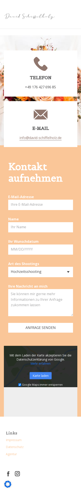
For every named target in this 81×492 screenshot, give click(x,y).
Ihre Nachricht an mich (28, 286)
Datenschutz (15, 447)
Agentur (11, 454)
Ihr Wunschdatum (23, 241)
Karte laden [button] (41, 376)
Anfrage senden (40, 327)
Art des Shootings (23, 263)
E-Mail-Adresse (21, 196)
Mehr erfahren (40, 363)
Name (13, 219)
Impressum (14, 440)
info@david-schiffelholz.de (40, 137)
